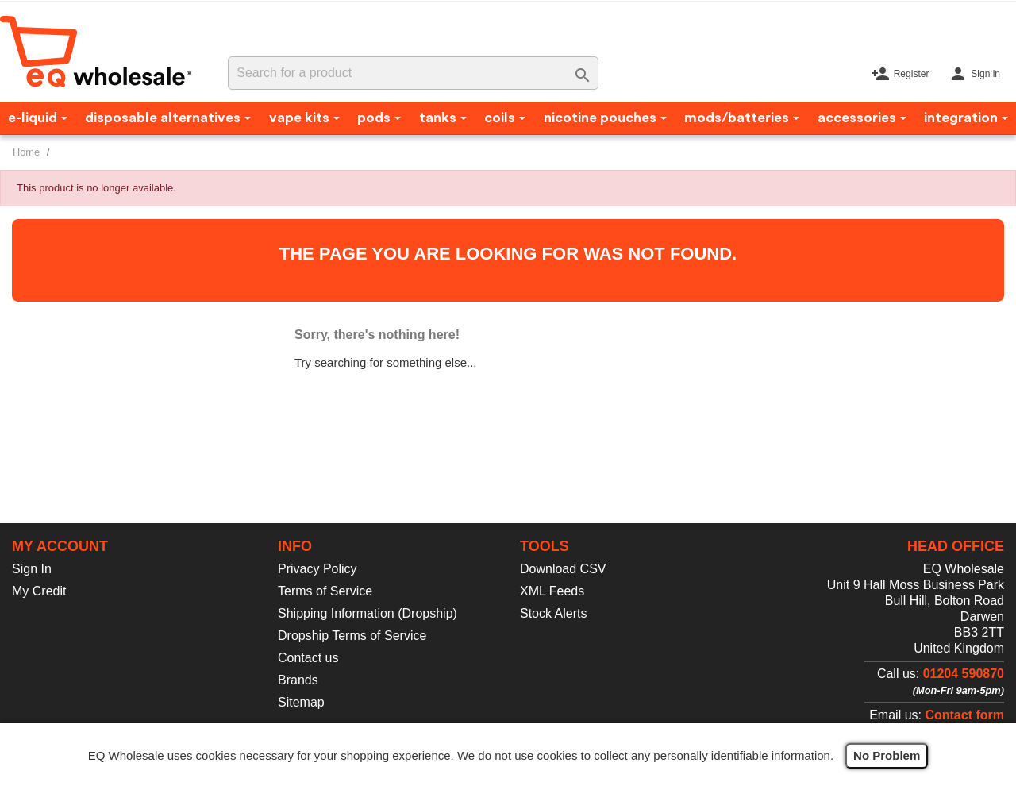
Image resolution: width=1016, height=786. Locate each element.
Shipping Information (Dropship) (367, 613)
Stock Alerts (553, 613)
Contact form (964, 715)
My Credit (39, 591)
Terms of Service (325, 591)
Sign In (32, 569)
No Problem (886, 755)
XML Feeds (552, 591)
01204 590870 (963, 673)
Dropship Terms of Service (352, 635)
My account (60, 546)
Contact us (308, 658)
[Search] (413, 73)
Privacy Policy (317, 569)
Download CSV (563, 569)
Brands (298, 680)
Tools (544, 546)
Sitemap (301, 702)
